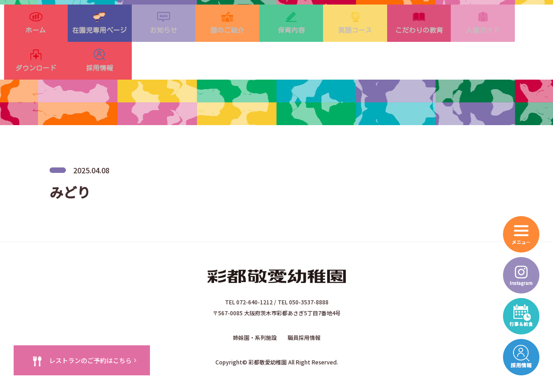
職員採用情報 (304, 318)
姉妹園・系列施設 (255, 318)
